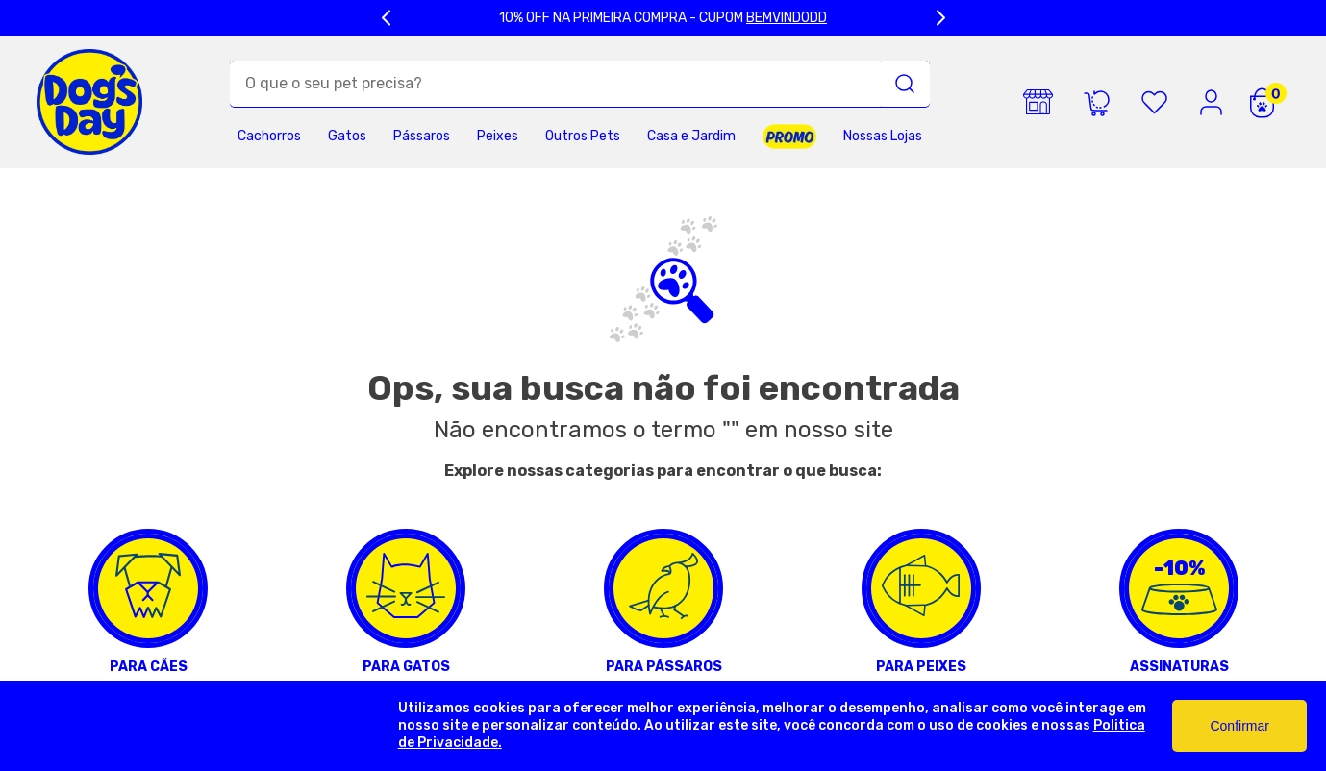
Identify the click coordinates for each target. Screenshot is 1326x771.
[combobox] (580, 84)
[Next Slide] (940, 18)
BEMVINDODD (786, 18)
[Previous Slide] (386, 18)
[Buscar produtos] (904, 84)
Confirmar (1239, 726)
